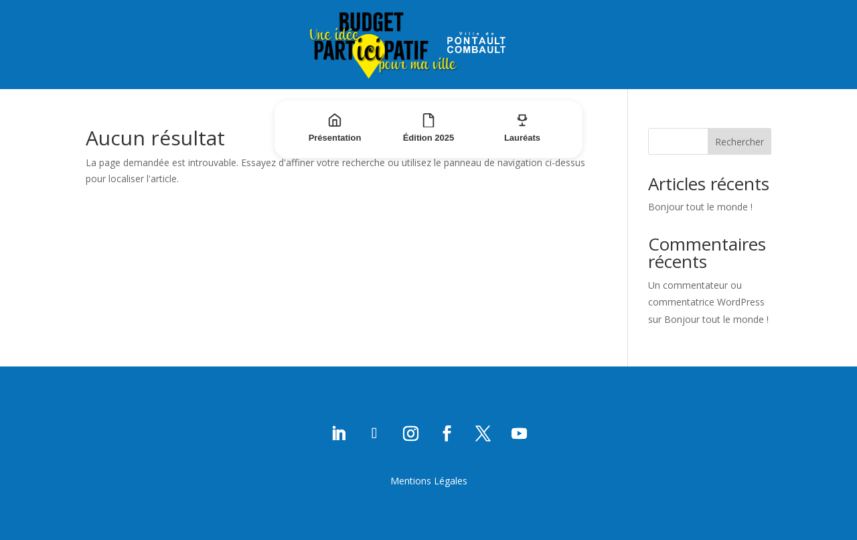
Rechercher (739, 141)
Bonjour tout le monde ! (700, 206)
